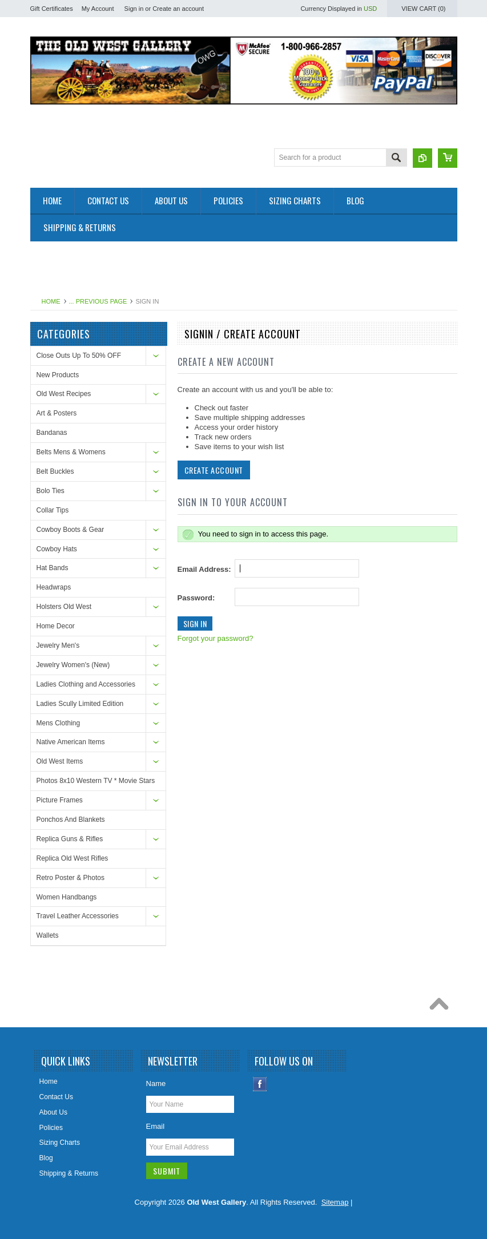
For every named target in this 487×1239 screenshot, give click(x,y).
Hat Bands (53, 568)
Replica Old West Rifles (72, 858)
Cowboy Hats (57, 549)
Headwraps (54, 587)
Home (51, 301)
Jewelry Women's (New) (73, 665)
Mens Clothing (59, 723)
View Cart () (423, 8)
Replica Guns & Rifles (70, 839)
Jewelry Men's (58, 645)
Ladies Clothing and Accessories (86, 684)
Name (156, 1083)
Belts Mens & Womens (71, 452)
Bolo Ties (51, 491)
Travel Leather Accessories (78, 916)
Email (155, 1126)
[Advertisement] (238, 267)
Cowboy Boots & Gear (70, 530)
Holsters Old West (64, 607)
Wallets (48, 935)
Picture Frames (60, 800)
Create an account (178, 8)
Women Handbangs (67, 897)
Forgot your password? (215, 638)
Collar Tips (53, 510)
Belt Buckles (55, 471)
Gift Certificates (51, 8)
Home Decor (56, 626)
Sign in (134, 8)
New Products (58, 375)
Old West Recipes (64, 394)
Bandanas (52, 433)
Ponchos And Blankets (71, 820)
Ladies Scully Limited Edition (80, 704)
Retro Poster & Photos (70, 878)
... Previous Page (98, 301)
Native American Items (71, 742)
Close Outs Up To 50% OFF (79, 356)
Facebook (260, 1084)
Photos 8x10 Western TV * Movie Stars (96, 781)
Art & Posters (57, 413)
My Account (98, 8)
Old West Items (60, 761)
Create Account (213, 470)
